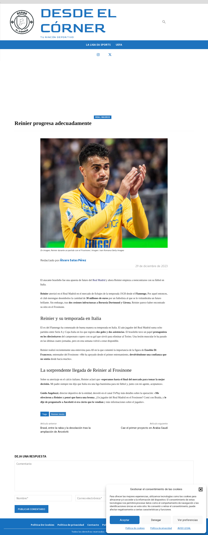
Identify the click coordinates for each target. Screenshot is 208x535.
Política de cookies (135, 528)
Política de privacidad (161, 528)
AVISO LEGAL (184, 528)
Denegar (156, 520)
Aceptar (124, 520)
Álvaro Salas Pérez (73, 260)
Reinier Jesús (57, 414)
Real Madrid (102, 117)
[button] (201, 489)
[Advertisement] (104, 88)
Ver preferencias (188, 520)
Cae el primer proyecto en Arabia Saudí (144, 428)
